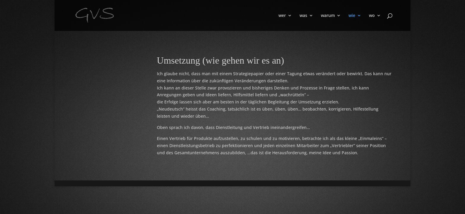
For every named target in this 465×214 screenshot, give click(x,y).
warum (328, 15)
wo (372, 15)
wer (282, 15)
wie (351, 15)
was (303, 15)
